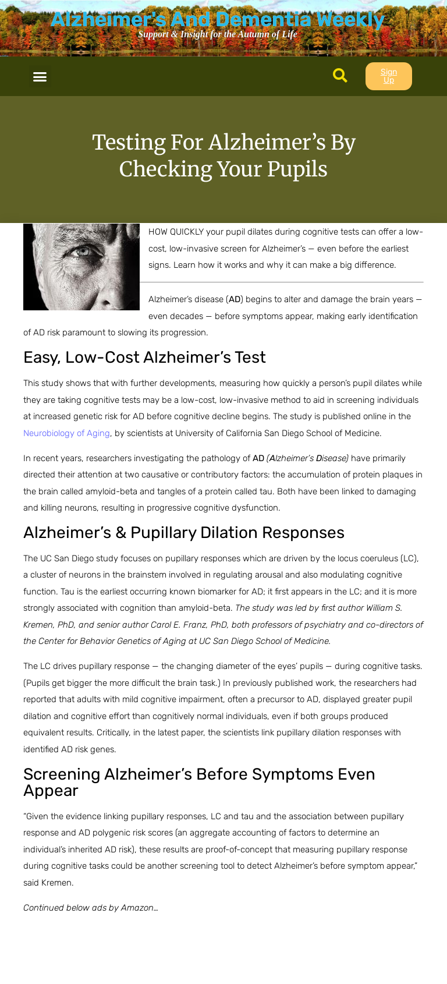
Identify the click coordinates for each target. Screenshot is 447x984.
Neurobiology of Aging (66, 433)
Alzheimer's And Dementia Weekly (218, 19)
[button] (40, 76)
